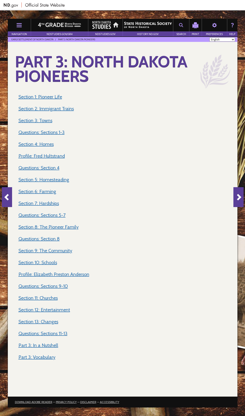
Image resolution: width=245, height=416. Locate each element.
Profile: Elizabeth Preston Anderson (53, 274)
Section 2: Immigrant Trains (46, 108)
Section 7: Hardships (38, 203)
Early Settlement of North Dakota (32, 39)
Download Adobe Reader (33, 402)
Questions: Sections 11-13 (42, 333)
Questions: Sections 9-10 (43, 286)
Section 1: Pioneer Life (40, 97)
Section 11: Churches (38, 298)
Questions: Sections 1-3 (41, 132)
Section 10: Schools (37, 262)
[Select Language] (222, 39)
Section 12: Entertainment (44, 310)
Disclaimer (88, 402)
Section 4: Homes (36, 144)
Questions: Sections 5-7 (42, 215)
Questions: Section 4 (38, 168)
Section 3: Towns (35, 120)
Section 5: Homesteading (43, 179)
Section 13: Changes (38, 321)
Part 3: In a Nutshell (38, 345)
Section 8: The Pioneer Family (48, 227)
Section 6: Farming (37, 191)
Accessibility (109, 402)
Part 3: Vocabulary (36, 357)
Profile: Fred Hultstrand (41, 156)
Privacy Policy (66, 402)
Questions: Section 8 (39, 239)
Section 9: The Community (45, 250)
